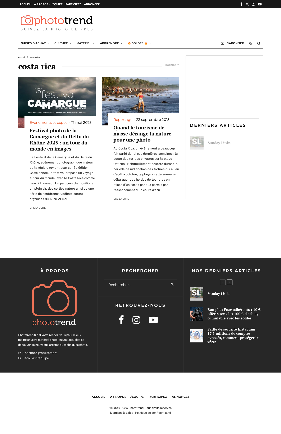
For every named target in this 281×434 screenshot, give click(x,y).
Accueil (25, 4)
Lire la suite (38, 207)
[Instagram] (253, 4)
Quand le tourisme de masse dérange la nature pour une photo (142, 134)
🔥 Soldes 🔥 (138, 43)
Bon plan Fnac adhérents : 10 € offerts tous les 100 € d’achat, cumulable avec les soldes (233, 162)
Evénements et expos (48, 122)
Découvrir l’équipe (35, 358)
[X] (247, 4)
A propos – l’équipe (48, 4)
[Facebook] (241, 4)
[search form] (136, 285)
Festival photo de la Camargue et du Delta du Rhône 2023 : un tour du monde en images (59, 140)
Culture (61, 43)
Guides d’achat (33, 43)
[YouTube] (260, 4)
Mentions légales (121, 412)
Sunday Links (219, 141)
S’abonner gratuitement (40, 353)
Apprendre (109, 43)
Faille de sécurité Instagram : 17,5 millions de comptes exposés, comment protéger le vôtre (233, 186)
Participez (73, 4)
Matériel (84, 43)
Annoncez (92, 4)
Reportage (122, 119)
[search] (172, 285)
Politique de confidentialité (153, 412)
